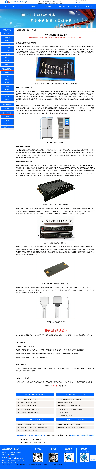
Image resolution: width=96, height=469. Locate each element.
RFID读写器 (16, 464)
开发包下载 (7, 123)
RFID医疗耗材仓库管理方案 (65, 402)
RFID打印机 (7, 54)
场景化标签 (7, 47)
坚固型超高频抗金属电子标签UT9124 (27, 405)
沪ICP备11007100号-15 (12, 454)
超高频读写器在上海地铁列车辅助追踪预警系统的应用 (31, 424)
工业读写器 (22, 464)
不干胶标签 (7, 34)
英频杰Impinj (10, 464)
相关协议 (7, 120)
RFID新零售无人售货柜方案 (65, 416)
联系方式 (89, 6)
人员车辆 (7, 89)
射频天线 (7, 60)
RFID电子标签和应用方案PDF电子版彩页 (58, 435)
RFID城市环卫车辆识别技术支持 (32, 439)
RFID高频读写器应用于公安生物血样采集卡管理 (70, 409)
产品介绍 (48, 6)
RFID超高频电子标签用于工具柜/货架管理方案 (69, 399)
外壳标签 (7, 40)
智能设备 (7, 64)
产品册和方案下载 (7, 127)
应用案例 (7, 108)
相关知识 (7, 117)
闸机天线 (48, 464)
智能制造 (7, 79)
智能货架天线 (60, 464)
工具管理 (7, 83)
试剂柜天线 (53, 464)
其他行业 (7, 99)
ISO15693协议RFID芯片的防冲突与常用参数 (69, 424)
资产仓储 (7, 96)
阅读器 (39, 464)
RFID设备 (28, 464)
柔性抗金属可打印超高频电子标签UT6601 (28, 409)
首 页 (28, 30)
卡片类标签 (7, 44)
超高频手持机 (34, 464)
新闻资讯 (34, 6)
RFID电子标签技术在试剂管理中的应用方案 (69, 405)
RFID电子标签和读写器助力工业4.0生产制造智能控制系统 (32, 427)
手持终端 (7, 57)
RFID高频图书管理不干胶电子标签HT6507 (28, 412)
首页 (6, 6)
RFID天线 (43, 464)
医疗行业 (7, 76)
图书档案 (7, 72)
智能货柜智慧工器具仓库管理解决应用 (34, 442)
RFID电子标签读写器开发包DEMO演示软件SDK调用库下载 (73, 427)
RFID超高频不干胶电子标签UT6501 (27, 402)
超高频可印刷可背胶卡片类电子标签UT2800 (29, 399)
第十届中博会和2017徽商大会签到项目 (27, 430)
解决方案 (62, 6)
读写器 (7, 50)
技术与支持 (75, 6)
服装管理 (7, 86)
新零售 (7, 93)
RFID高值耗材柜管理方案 (64, 412)
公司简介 (20, 6)
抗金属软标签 (7, 37)
